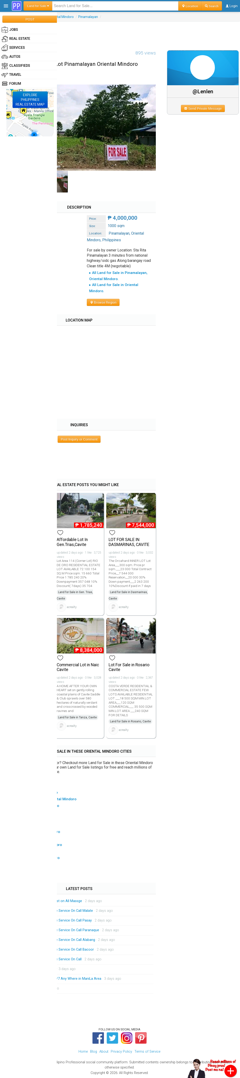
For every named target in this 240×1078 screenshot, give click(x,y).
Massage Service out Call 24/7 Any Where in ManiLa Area (57, 979)
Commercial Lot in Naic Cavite (78, 667)
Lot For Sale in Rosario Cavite (129, 667)
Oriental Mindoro (61, 17)
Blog (93, 1052)
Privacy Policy (121, 1052)
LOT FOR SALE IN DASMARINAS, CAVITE (129, 542)
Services (13, 48)
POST (29, 19)
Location (190, 6)
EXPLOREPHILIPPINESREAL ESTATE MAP (30, 99)
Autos (10, 57)
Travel (11, 75)
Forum (11, 84)
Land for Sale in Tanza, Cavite (77, 717)
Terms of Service (147, 1052)
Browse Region (103, 302)
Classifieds (15, 66)
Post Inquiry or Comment (79, 439)
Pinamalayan (88, 17)
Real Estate (15, 39)
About (103, 1052)
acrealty (72, 607)
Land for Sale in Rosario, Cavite (130, 721)
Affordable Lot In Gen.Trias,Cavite (72, 542)
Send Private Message (203, 108)
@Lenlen (203, 91)
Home (83, 1052)
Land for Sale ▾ (38, 6)
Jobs (9, 30)
